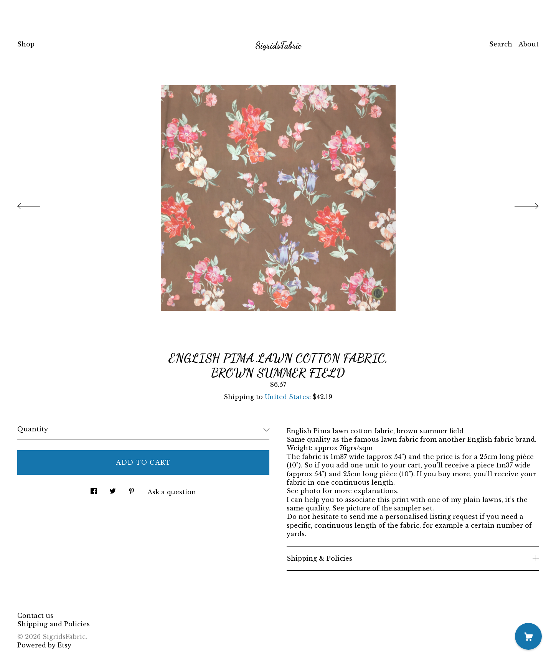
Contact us (35, 615)
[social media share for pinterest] (132, 488)
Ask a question (171, 492)
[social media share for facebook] (94, 488)
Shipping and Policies (53, 624)
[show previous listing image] (36, 204)
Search (500, 44)
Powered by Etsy (44, 645)
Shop (26, 44)
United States (287, 397)
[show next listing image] (519, 204)
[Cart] (528, 636)
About (528, 44)
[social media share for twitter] (112, 488)
